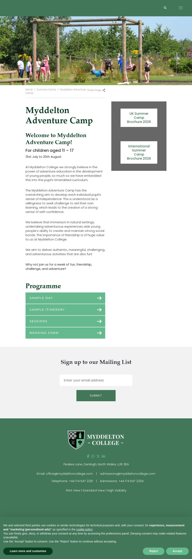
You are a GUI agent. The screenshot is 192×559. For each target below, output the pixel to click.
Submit (96, 395)
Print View (73, 490)
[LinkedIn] (103, 456)
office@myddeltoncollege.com (69, 473)
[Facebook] (88, 456)
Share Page (94, 90)
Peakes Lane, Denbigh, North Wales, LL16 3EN (96, 464)
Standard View (94, 490)
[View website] (158, 503)
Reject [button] (153, 551)
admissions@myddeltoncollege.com (127, 473)
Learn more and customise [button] (28, 551)
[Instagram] (92, 456)
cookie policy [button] (84, 529)
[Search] (165, 8)
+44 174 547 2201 (81, 481)
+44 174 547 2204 (131, 481)
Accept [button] (177, 551)
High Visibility (116, 490)
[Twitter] (98, 456)
